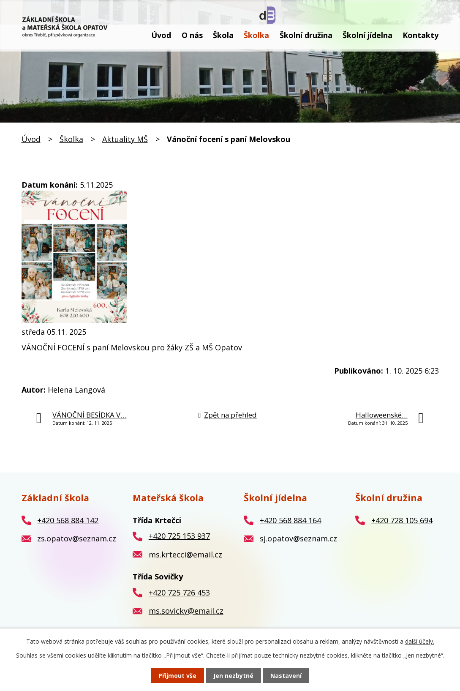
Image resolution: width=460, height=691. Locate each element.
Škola (223, 35)
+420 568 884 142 (67, 520)
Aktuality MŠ (125, 139)
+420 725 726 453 (179, 592)
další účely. (419, 641)
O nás (192, 35)
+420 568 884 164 (290, 520)
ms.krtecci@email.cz (185, 554)
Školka (256, 35)
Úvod (161, 35)
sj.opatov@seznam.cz (298, 538)
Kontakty (420, 35)
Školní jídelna (367, 35)
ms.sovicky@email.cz (186, 611)
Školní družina (306, 35)
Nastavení (286, 676)
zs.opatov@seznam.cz (76, 538)
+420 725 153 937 (179, 536)
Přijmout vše (177, 676)
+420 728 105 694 (402, 520)
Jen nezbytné (233, 676)
